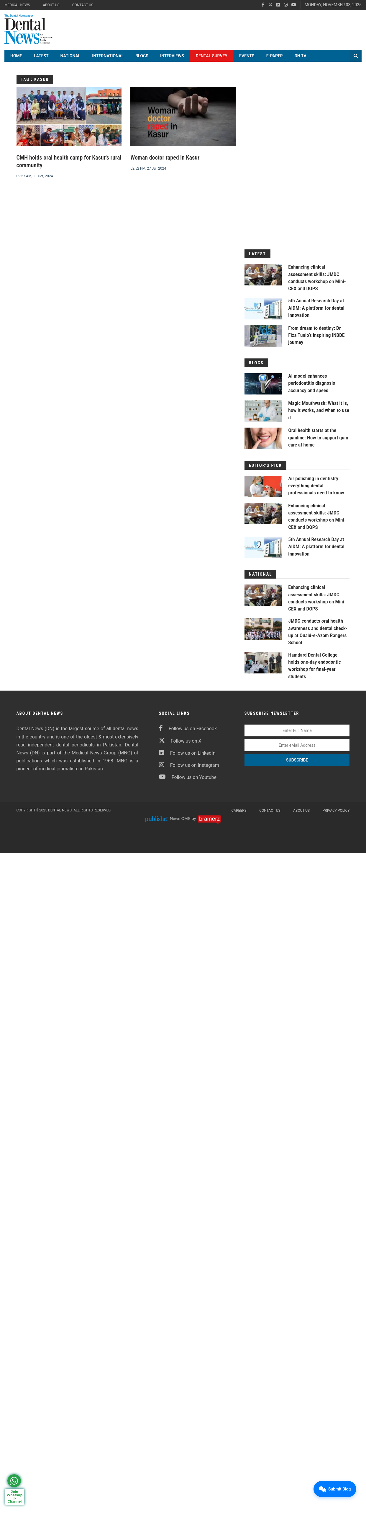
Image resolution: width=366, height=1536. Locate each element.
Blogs (141, 60)
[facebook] (263, 4)
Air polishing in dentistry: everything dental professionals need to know (317, 489)
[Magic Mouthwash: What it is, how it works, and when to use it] (263, 415)
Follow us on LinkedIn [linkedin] (187, 755)
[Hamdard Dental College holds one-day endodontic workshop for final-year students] (263, 665)
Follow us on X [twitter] (180, 743)
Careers (239, 813)
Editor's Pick (265, 469)
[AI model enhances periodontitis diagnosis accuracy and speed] (263, 388)
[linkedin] (278, 4)
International (108, 60)
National (70, 60)
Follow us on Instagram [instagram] (189, 768)
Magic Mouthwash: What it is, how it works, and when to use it (318, 414)
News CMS (181, 821)
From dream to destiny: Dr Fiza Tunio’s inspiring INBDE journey (317, 339)
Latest (41, 60)
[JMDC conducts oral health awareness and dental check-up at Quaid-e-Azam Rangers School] (263, 632)
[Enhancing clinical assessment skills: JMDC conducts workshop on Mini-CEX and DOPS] (263, 279)
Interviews (172, 60)
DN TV (300, 60)
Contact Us (82, 5)
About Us (51, 5)
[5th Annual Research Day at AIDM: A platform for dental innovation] (263, 312)
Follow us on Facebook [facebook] (188, 731)
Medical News (17, 5)
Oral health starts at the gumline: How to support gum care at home (314, 441)
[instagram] (286, 4)
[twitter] (270, 4)
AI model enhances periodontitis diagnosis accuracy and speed (312, 387)
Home (16, 60)
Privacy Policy (336, 813)
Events (247, 60)
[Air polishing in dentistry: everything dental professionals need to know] (263, 490)
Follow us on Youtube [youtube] (187, 780)
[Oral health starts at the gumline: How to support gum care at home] (263, 442)
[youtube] (293, 4)
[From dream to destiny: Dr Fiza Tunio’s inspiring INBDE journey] (263, 339)
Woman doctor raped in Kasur (165, 161)
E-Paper (274, 60)
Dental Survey (211, 60)
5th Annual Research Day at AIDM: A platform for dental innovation (317, 311)
